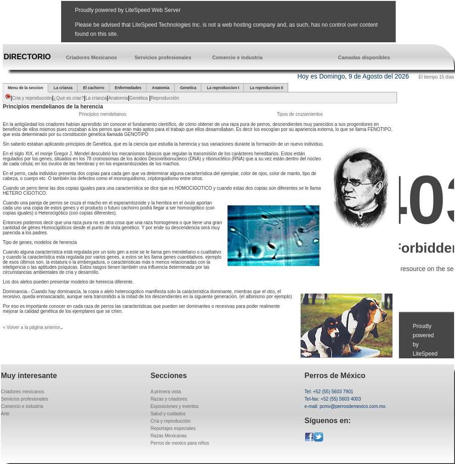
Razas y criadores (168, 399)
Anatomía (118, 98)
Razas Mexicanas (168, 435)
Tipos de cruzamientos (300, 114)
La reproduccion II (266, 87)
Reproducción (165, 98)
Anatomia (161, 87)
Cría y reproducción (170, 421)
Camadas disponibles (364, 57)
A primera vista (165, 391)
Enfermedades (128, 87)
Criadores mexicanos (22, 391)
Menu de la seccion (25, 87)
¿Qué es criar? (68, 98)
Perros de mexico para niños (179, 443)
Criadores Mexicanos (91, 57)
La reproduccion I (223, 87)
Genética (139, 98)
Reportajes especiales (172, 428)
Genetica (188, 87)
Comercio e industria (237, 57)
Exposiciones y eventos (174, 406)
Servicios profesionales (163, 57)
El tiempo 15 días (436, 76)
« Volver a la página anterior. (32, 327)
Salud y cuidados (167, 413)
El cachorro (93, 87)
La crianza (63, 87)
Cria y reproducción (32, 98)
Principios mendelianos (102, 114)
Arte (5, 413)
